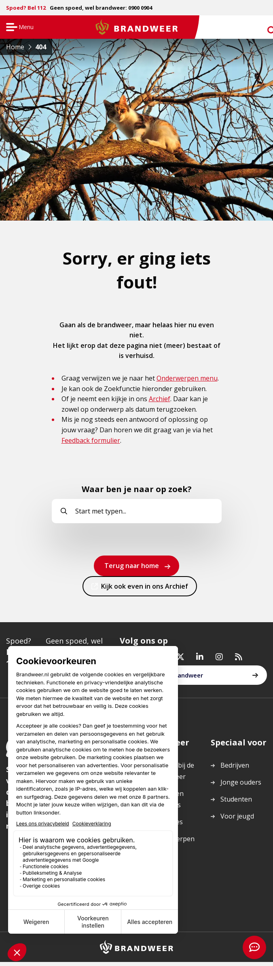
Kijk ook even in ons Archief (144, 588)
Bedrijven (234, 769)
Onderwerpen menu (187, 378)
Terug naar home (131, 565)
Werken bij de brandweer (166, 680)
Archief (159, 398)
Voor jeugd (237, 820)
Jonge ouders (240, 786)
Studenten (236, 803)
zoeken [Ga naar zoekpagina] (264, 29)
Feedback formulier (90, 440)
